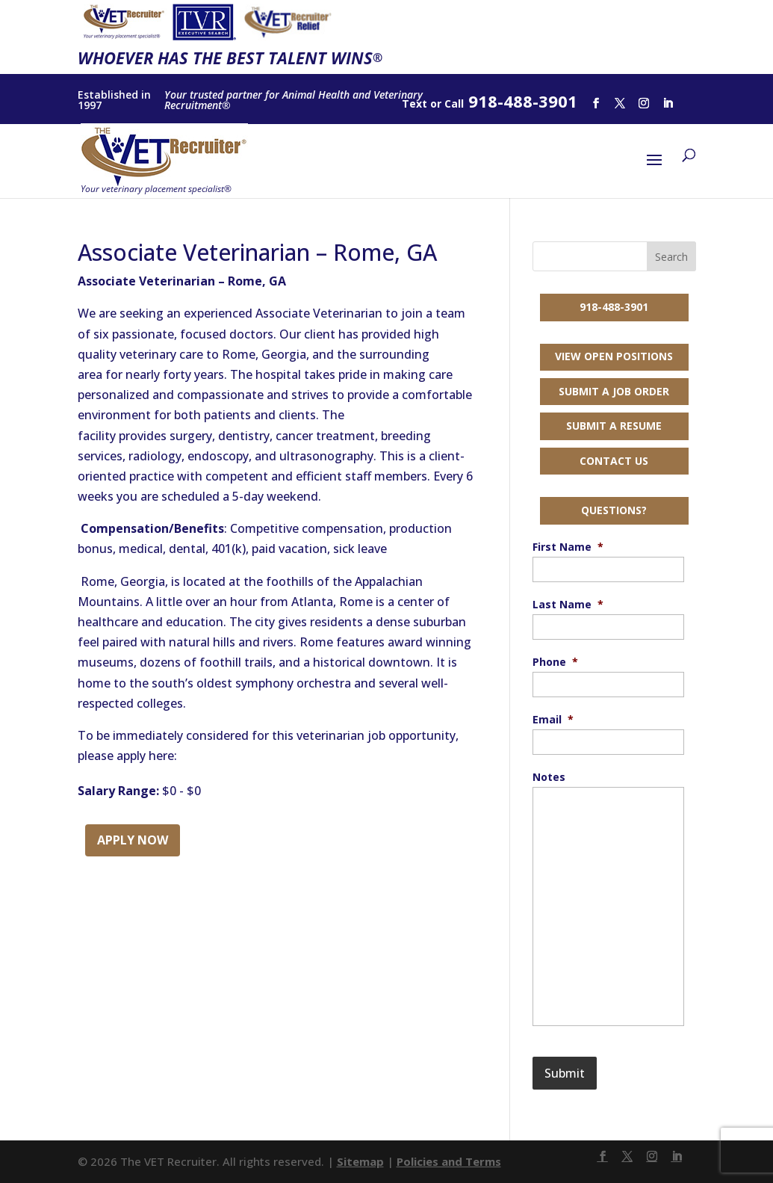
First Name (568, 547)
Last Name (568, 604)
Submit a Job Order (614, 391)
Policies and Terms (449, 1161)
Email (553, 719)
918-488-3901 (614, 307)
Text (414, 103)
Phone (555, 662)
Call (454, 103)
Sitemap (360, 1161)
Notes (549, 777)
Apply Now (132, 840)
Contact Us (614, 461)
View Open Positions (614, 356)
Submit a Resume (614, 425)
